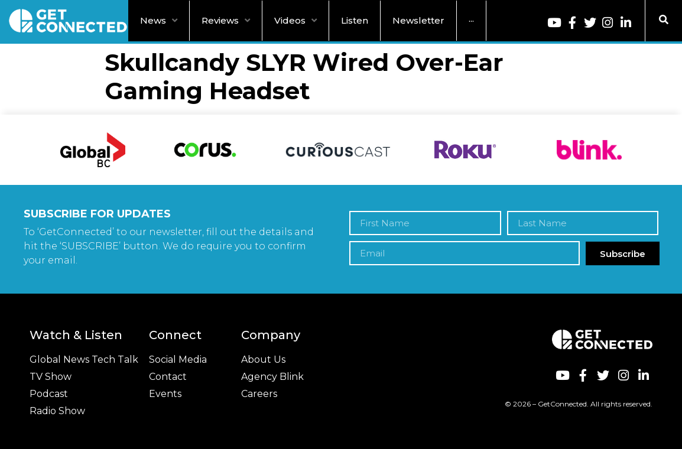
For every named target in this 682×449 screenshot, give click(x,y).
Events (165, 393)
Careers (259, 393)
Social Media (178, 359)
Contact (168, 376)
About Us (263, 359)
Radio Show (57, 411)
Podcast (49, 393)
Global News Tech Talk (84, 359)
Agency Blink (272, 376)
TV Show (51, 376)
